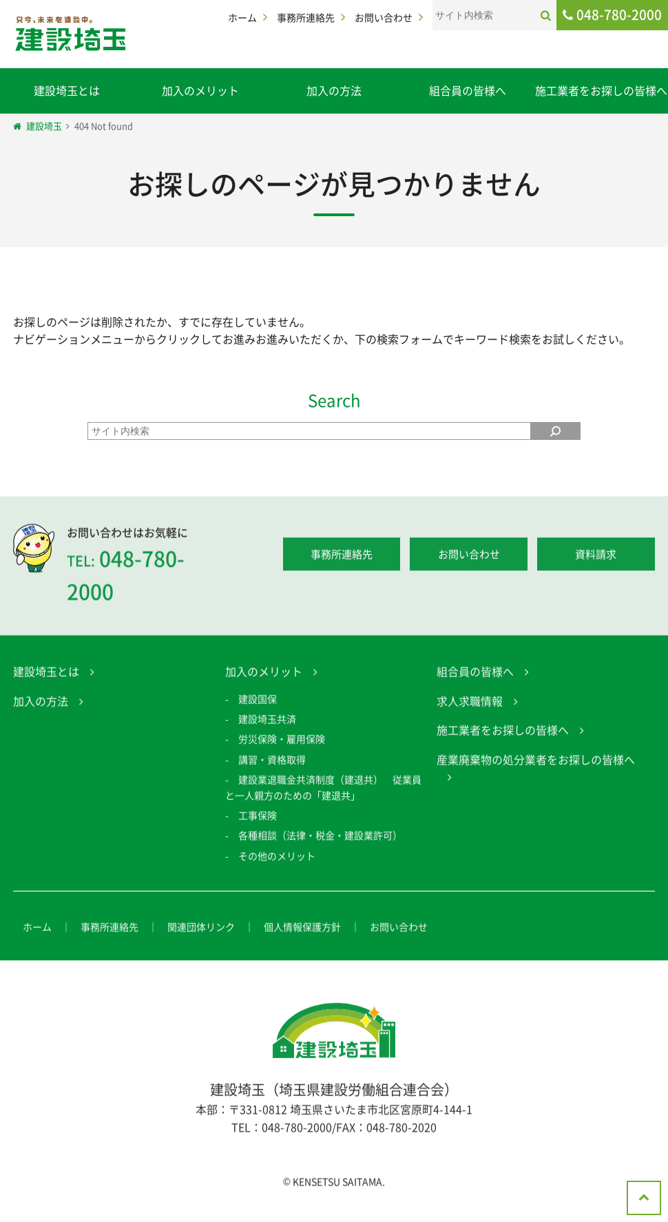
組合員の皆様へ (467, 90)
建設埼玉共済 (267, 723)
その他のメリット (276, 860)
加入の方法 (334, 90)
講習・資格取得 (272, 763)
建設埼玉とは (67, 90)
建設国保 (257, 703)
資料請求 (595, 559)
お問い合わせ (384, 17)
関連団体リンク (201, 931)
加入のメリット (200, 90)
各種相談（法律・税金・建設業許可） (320, 839)
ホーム (242, 17)
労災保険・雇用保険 (281, 743)
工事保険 (257, 819)
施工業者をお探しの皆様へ (601, 90)
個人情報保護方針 (302, 931)
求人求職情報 (470, 705)
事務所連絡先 (306, 17)
